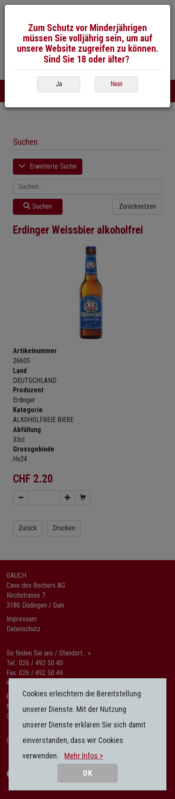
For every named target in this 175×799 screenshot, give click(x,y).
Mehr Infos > (83, 755)
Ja (59, 84)
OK (88, 772)
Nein (116, 84)
